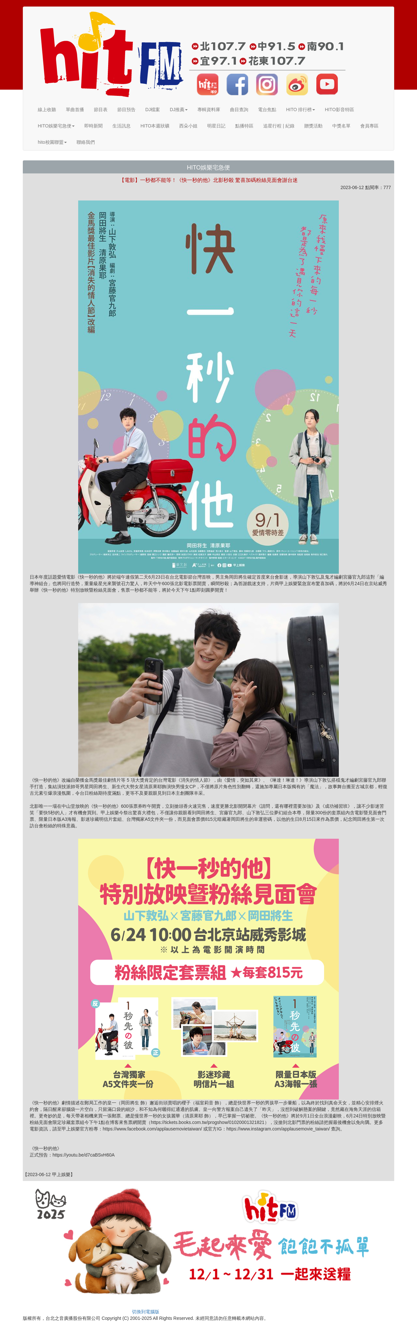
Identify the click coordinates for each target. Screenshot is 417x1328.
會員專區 (369, 125)
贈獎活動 (313, 125)
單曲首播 (75, 109)
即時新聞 (93, 125)
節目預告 (126, 109)
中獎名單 (341, 125)
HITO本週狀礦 (154, 125)
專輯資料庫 (208, 109)
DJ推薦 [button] (179, 109)
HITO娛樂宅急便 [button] (56, 125)
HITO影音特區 (339, 109)
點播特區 (244, 125)
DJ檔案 (152, 109)
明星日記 (216, 125)
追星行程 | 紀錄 (278, 125)
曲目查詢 (239, 109)
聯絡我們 (86, 142)
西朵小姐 (188, 125)
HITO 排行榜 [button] (300, 109)
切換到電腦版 (145, 1311)
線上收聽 (47, 109)
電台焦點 (267, 109)
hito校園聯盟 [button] (52, 142)
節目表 (101, 109)
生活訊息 (121, 125)
